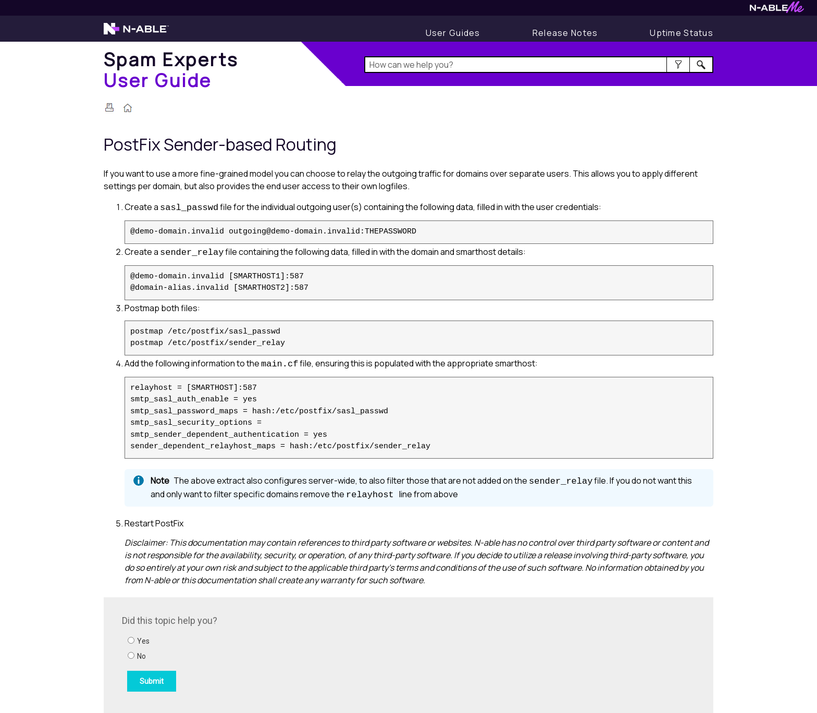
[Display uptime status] (681, 33)
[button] (678, 64)
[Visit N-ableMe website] (777, 10)
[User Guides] (453, 33)
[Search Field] (539, 64)
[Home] (171, 69)
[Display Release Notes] (565, 33)
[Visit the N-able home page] (136, 33)
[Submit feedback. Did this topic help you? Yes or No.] (262, 653)
